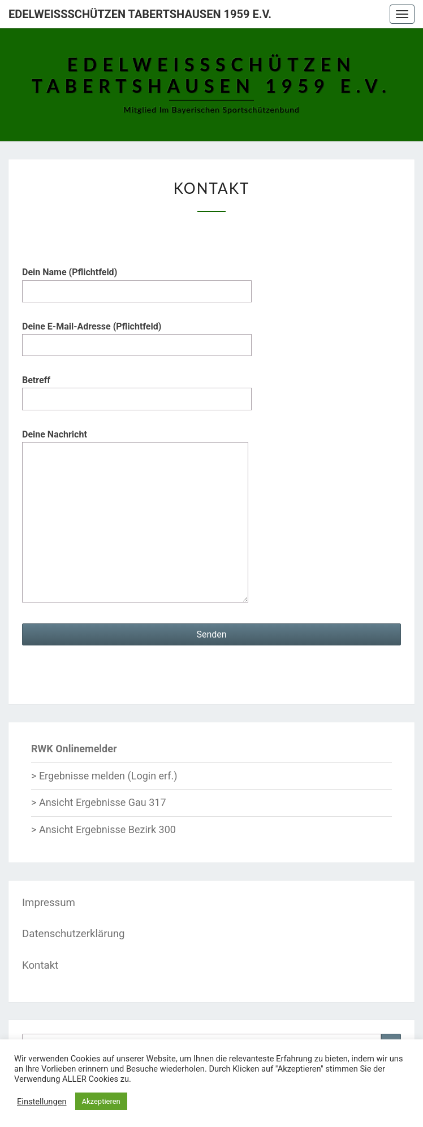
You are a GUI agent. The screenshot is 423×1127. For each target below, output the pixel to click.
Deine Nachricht (135, 517)
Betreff (137, 389)
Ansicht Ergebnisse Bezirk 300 (107, 829)
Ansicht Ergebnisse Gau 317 (102, 802)
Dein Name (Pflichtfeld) (137, 281)
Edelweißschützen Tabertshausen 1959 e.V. (139, 14)
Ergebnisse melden (82, 776)
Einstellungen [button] (42, 1101)
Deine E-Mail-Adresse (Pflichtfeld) (137, 335)
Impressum (48, 902)
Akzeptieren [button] (101, 1101)
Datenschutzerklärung (73, 933)
